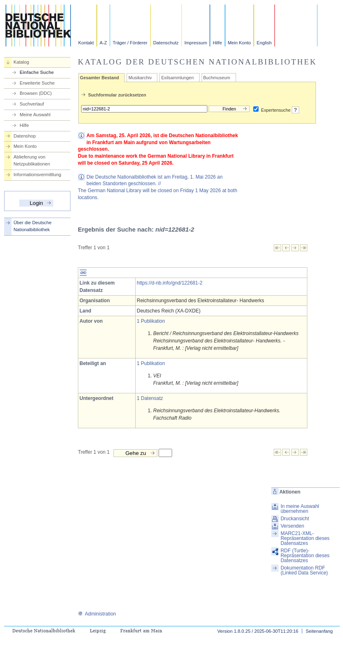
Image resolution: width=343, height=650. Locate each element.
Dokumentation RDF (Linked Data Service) (304, 570)
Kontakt (86, 42)
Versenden (292, 526)
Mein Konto (239, 42)
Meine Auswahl (35, 114)
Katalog (21, 62)
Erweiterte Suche (37, 82)
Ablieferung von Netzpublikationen (32, 160)
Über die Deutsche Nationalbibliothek (33, 226)
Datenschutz (166, 42)
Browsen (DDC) (36, 93)
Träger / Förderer (130, 42)
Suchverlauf (32, 103)
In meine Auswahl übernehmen (300, 508)
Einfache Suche (37, 72)
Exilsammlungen (177, 77)
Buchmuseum (216, 77)
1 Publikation (151, 321)
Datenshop (25, 135)
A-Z (103, 42)
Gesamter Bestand (99, 77)
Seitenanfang (319, 631)
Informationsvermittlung (37, 174)
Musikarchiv (140, 77)
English (264, 42)
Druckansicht (295, 518)
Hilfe (217, 42)
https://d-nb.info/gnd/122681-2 (169, 283)
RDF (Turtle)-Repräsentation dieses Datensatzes (305, 555)
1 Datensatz (150, 398)
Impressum (195, 42)
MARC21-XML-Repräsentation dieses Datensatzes (305, 538)
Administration (97, 614)
